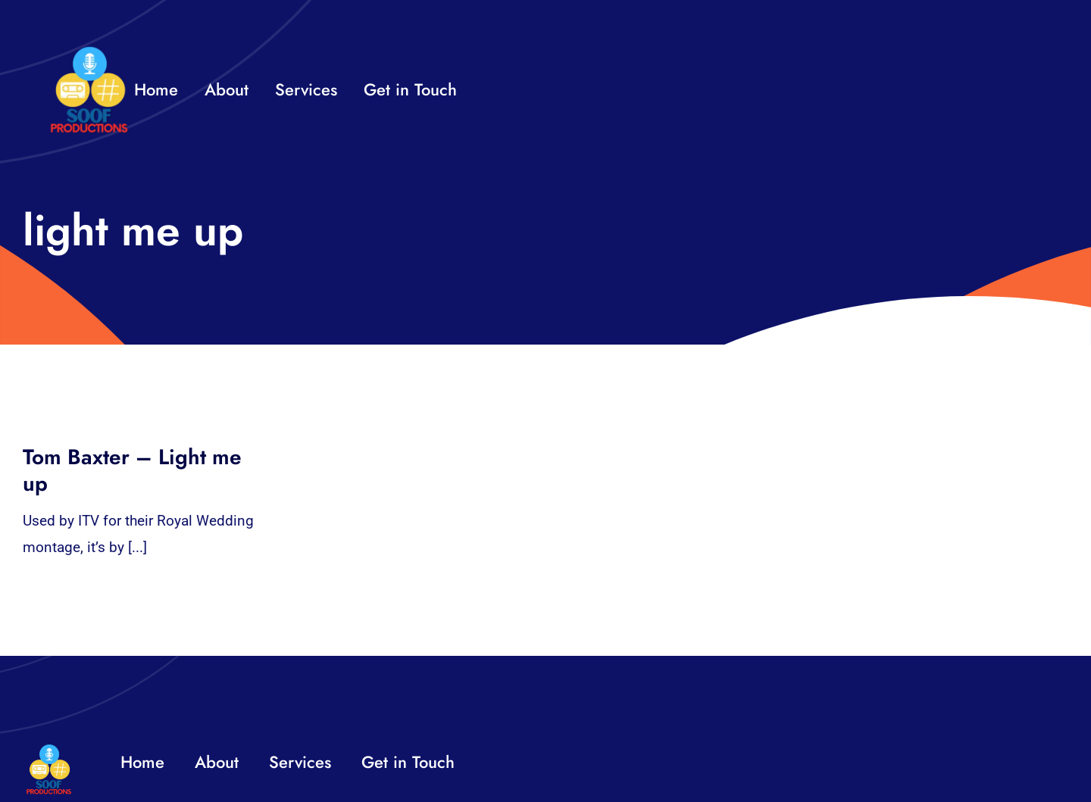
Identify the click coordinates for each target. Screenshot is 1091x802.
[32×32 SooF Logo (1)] (89, 52)
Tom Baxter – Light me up (132, 470)
